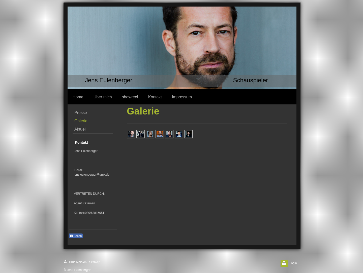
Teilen (76, 236)
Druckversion (75, 262)
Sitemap (94, 262)
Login (293, 263)
